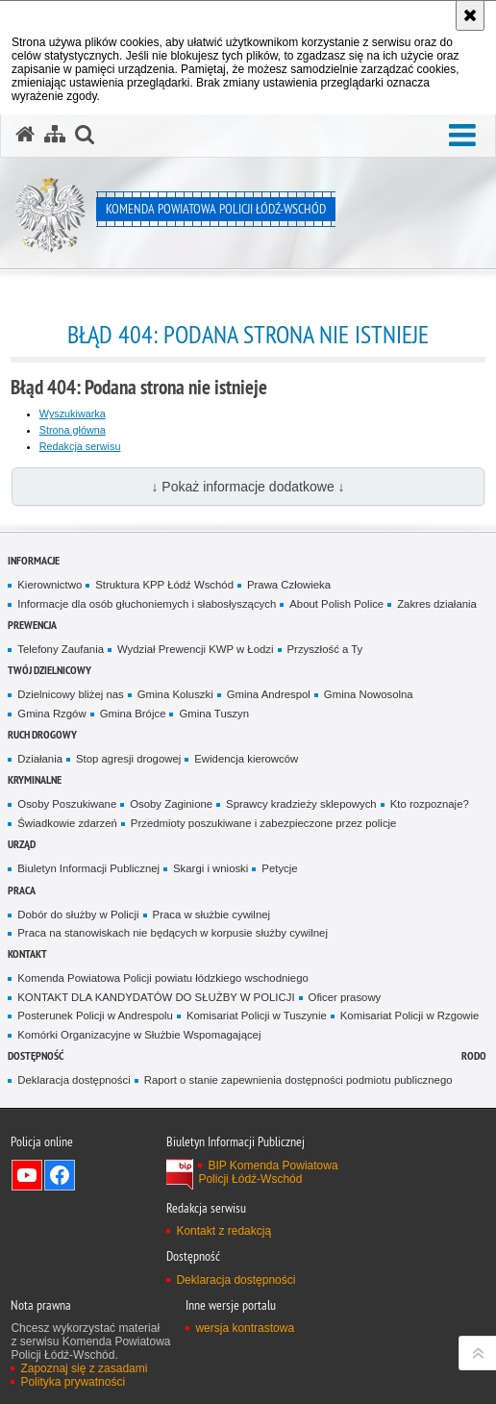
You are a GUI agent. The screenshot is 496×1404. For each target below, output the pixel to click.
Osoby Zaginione (171, 804)
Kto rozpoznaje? (429, 804)
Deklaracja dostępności (73, 1080)
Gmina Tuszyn (214, 713)
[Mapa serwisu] (54, 134)
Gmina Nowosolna (368, 694)
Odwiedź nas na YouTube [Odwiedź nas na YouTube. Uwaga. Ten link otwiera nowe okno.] (27, 1175)
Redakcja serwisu (80, 446)
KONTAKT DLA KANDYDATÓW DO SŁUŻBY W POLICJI (155, 997)
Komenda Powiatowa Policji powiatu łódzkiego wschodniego (162, 978)
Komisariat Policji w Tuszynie (256, 1015)
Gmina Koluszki (175, 694)
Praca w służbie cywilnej (211, 914)
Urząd (22, 844)
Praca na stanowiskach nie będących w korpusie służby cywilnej (172, 933)
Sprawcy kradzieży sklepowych (301, 804)
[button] (462, 136)
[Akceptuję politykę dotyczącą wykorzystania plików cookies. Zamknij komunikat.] (470, 15)
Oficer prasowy (345, 997)
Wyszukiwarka (72, 413)
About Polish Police (336, 604)
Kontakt (27, 953)
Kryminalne (35, 779)
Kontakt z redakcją (223, 1231)
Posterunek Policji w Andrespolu (95, 1015)
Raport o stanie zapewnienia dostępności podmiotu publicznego (298, 1080)
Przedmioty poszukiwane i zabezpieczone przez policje (264, 823)
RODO (473, 1055)
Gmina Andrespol (268, 694)
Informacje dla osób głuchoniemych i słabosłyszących (146, 604)
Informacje (34, 560)
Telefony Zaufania (60, 649)
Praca (22, 890)
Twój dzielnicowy (49, 670)
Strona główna (72, 430)
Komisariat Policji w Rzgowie (410, 1015)
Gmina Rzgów (51, 713)
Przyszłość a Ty (325, 649)
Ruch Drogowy (42, 734)
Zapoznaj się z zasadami (83, 1368)
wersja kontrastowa (244, 1328)
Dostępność (35, 1055)
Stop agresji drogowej (128, 759)
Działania (39, 759)
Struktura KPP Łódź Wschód (164, 584)
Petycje (279, 868)
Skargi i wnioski (210, 868)
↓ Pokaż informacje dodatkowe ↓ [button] (247, 486)
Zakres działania (437, 604)
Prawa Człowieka (289, 584)
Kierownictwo (49, 584)
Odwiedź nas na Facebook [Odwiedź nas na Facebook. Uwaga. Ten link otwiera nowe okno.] (59, 1175)
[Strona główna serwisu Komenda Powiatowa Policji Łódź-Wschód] (25, 134)
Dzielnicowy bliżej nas (70, 694)
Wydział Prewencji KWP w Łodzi (195, 649)
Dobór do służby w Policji (77, 914)
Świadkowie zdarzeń (67, 823)
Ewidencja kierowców (246, 759)
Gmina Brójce (133, 713)
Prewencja (32, 624)
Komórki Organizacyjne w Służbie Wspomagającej (138, 1034)
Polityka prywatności (72, 1382)
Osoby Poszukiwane (66, 804)
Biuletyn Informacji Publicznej (88, 868)
